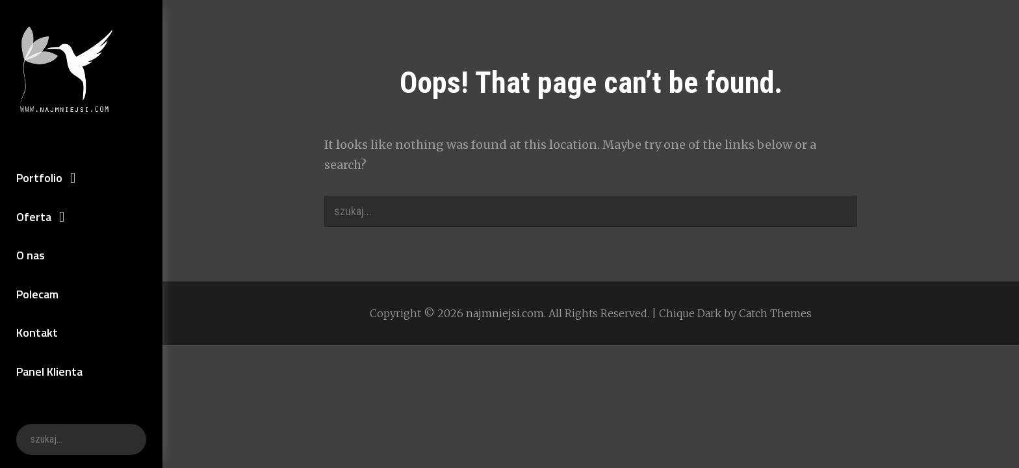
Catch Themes (775, 313)
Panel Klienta (49, 371)
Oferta (33, 217)
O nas (30, 255)
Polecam (37, 294)
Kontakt (37, 332)
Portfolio (39, 178)
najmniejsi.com (505, 313)
